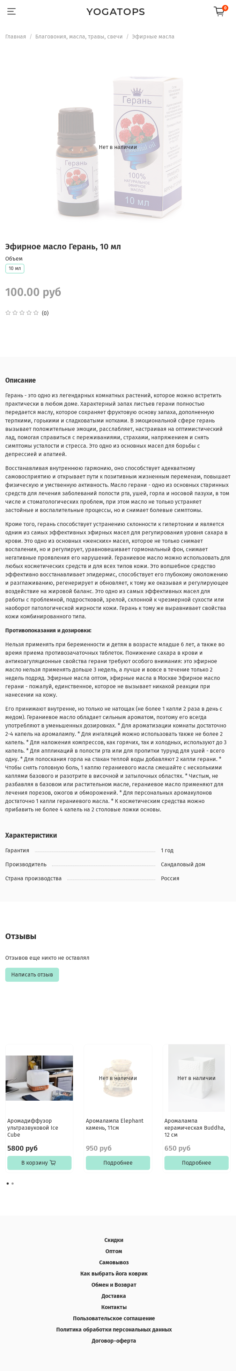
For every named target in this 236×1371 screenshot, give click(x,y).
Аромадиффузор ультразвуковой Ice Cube (32, 1127)
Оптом (113, 1251)
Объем (14, 258)
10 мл (15, 268)
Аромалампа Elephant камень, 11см (114, 1124)
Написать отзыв (32, 974)
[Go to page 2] (13, 1183)
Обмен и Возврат (114, 1284)
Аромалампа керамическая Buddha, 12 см (194, 1127)
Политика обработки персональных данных (114, 1329)
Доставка (114, 1296)
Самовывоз (114, 1262)
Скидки (113, 1240)
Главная (15, 36)
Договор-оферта (114, 1340)
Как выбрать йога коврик (114, 1273)
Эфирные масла (153, 36)
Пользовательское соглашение (114, 1318)
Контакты (114, 1307)
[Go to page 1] (8, 1183)
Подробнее (118, 1162)
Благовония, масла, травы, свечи (79, 36)
